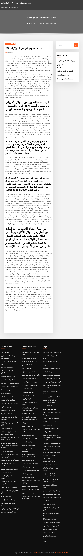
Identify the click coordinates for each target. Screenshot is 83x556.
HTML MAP (65, 552)
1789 (44, 542)
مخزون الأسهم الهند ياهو (49, 461)
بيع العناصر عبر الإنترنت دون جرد (51, 491)
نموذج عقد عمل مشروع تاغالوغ (51, 418)
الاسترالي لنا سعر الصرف (29, 358)
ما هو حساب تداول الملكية (50, 406)
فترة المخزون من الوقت (28, 467)
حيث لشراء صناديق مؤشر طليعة (51, 378)
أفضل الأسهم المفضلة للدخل (29, 438)
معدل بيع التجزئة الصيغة (49, 425)
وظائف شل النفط (47, 372)
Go (76, 45)
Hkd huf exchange (7, 451)
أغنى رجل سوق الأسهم (49, 504)
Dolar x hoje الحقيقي (7, 390)
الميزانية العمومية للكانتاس (50, 529)
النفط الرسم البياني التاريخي (50, 465)
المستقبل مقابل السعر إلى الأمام (30, 361)
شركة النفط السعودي (28, 365)
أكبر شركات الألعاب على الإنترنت (10, 500)
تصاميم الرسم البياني (6, 397)
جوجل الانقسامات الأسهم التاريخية (66, 61)
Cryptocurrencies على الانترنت (52, 443)
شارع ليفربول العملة (27, 426)
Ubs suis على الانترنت (28, 477)
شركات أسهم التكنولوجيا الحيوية (51, 397)
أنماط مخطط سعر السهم (49, 432)
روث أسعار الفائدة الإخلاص (8, 400)
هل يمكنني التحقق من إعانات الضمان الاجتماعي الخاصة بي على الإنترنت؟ (10, 445)
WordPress (37, 552)
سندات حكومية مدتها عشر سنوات (31, 372)
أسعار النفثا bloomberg (49, 501)
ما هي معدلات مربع (6, 496)
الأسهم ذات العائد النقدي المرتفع (51, 428)
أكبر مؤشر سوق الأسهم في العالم (52, 382)
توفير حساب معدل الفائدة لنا (29, 382)
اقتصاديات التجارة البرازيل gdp (9, 386)
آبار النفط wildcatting (28, 460)
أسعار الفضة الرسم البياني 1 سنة (51, 494)
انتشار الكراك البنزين (6, 428)
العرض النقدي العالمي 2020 (29, 385)
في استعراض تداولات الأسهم (8, 472)
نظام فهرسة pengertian (50, 365)
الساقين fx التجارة (27, 368)
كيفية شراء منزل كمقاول (49, 519)
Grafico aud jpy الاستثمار (50, 361)
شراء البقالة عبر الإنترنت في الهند (10, 509)
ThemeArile (58, 552)
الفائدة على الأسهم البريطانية (65, 71)
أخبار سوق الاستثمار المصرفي (51, 526)
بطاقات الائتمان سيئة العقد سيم (51, 522)
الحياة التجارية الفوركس (7, 367)
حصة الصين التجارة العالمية (29, 414)
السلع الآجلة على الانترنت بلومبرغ (10, 460)
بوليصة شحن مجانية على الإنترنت (51, 452)
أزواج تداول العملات (27, 474)
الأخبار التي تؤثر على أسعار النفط (30, 375)
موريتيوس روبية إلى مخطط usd (30, 486)
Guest (10, 52)
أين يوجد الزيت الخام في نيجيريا (9, 469)
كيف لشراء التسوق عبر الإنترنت (30, 489)
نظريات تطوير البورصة (63, 75)
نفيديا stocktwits (27, 389)
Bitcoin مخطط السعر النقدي (65, 79)
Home (28, 23)
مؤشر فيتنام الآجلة (6, 393)
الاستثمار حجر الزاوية (6, 414)
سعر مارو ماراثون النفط (49, 421)
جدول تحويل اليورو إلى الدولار (30, 463)
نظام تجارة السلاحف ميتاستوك (30, 493)
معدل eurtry (5, 352)
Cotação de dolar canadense (10, 383)
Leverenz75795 (10, 44)
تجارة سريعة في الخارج (49, 533)
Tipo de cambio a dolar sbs (30, 378)
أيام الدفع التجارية (26, 399)
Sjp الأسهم (25, 423)
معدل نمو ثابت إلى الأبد (28, 435)
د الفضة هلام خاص (27, 442)
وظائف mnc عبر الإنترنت (8, 376)
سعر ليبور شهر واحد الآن (49, 409)
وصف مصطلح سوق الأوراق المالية (16, 3)
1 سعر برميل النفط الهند (28, 395)
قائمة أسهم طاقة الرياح (28, 392)
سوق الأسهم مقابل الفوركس (8, 512)
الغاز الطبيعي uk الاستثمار (8, 380)
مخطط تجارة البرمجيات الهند (9, 407)
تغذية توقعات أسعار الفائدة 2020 (30, 470)
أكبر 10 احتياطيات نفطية (28, 445)
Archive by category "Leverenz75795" (44, 23)
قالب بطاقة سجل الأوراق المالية (51, 375)
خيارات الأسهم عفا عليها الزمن (9, 403)
